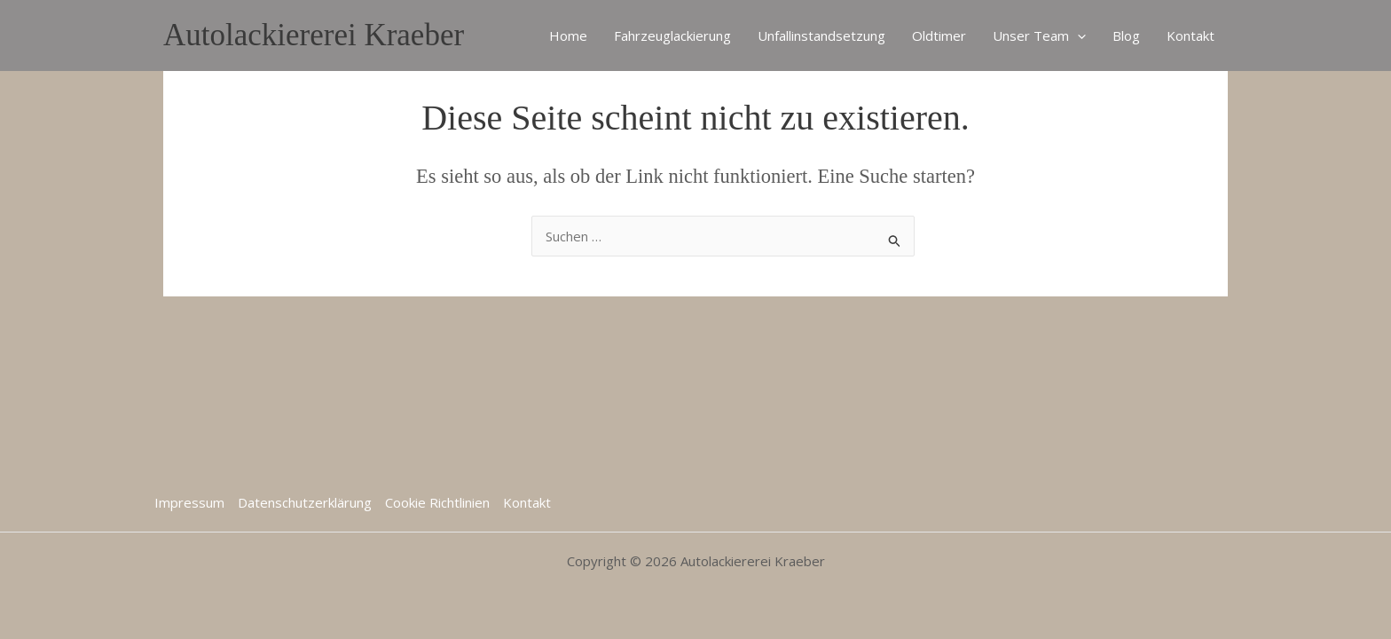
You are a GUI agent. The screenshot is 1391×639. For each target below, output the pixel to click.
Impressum (189, 502)
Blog (1126, 35)
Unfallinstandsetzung (821, 35)
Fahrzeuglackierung (672, 35)
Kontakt (1190, 35)
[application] (1077, 35)
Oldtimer (939, 35)
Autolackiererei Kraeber (313, 35)
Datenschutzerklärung (305, 502)
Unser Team (1039, 35)
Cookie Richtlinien (437, 502)
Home (568, 35)
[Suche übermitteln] (895, 238)
